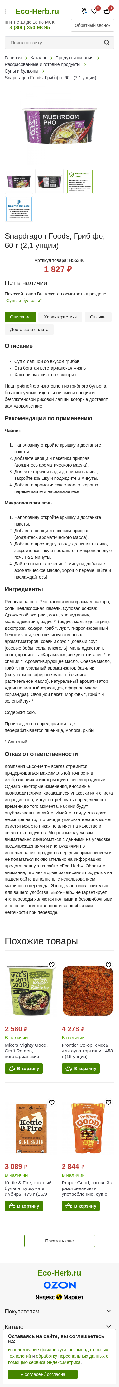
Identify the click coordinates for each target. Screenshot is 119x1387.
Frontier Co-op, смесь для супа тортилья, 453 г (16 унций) (87, 1050)
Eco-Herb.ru (37, 11)
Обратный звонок (92, 25)
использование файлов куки (37, 1349)
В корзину (28, 1068)
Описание (20, 316)
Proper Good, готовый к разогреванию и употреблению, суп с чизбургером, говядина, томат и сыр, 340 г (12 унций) (87, 1197)
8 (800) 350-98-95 (29, 27)
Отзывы (98, 316)
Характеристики (60, 316)
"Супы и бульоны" (23, 300)
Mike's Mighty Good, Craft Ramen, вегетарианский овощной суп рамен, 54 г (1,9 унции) (30, 1056)
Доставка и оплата (29, 329)
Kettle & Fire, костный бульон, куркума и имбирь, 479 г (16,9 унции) (28, 1191)
